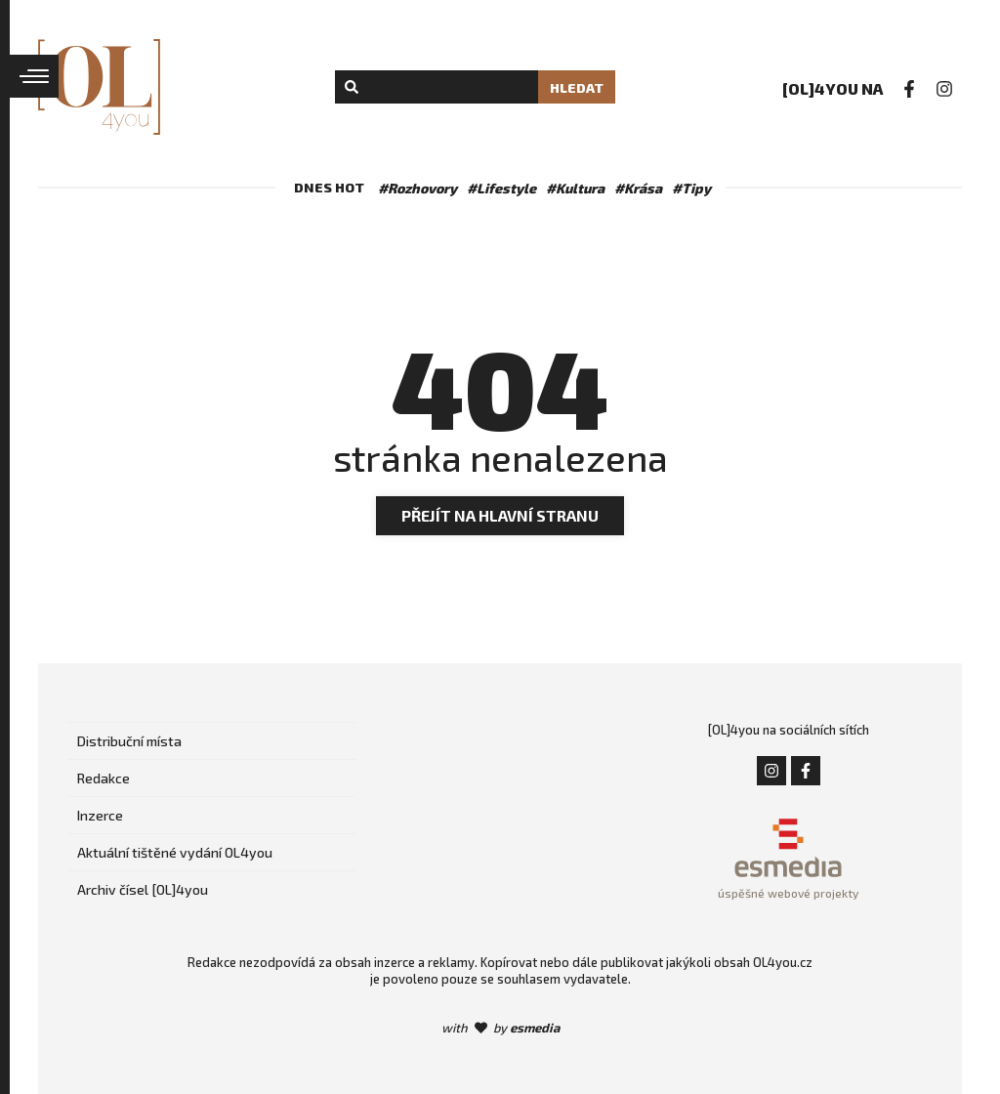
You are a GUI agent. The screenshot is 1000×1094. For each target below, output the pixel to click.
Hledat (577, 87)
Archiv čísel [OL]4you (142, 889)
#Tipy (691, 188)
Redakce (103, 778)
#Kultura (575, 188)
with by (500, 1027)
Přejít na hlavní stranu (500, 515)
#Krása (638, 188)
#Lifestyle (501, 188)
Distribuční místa (129, 741)
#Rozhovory (417, 188)
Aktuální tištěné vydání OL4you (174, 852)
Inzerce (100, 815)
